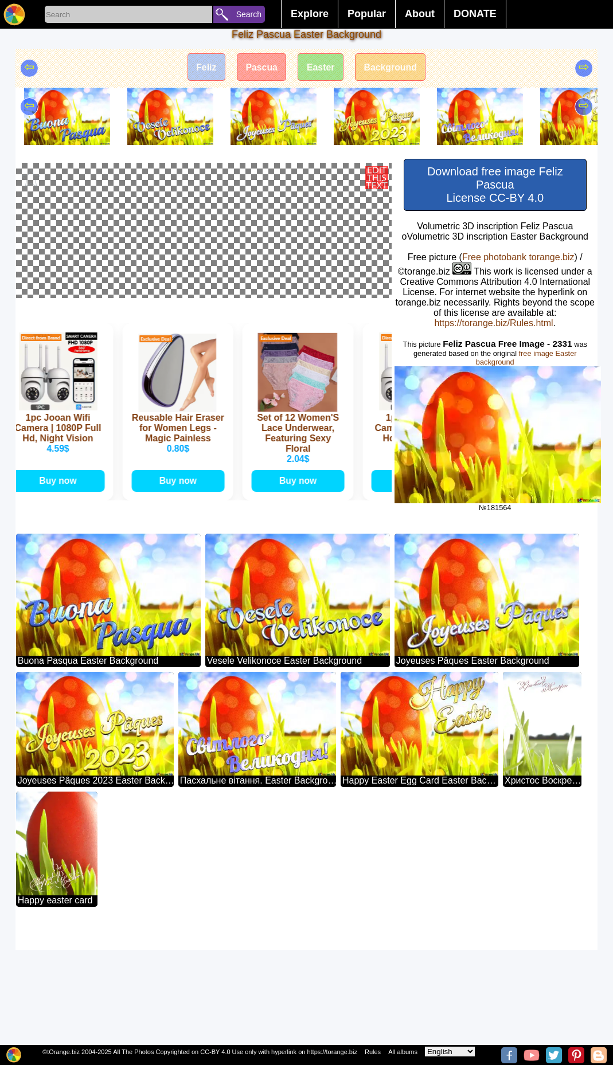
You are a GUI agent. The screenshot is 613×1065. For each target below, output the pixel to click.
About (420, 13)
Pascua (261, 67)
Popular (367, 13)
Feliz (205, 67)
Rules (373, 1051)
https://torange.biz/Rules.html (493, 323)
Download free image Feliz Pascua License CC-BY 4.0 (495, 184)
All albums (402, 1051)
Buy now (59, 596)
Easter (321, 67)
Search (248, 14)
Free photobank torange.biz (518, 257)
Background (391, 67)
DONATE (475, 13)
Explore (310, 13)
